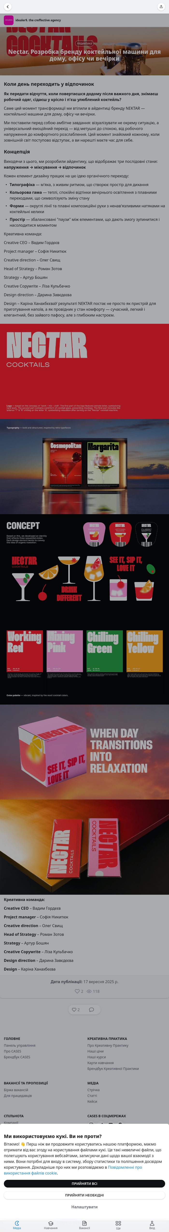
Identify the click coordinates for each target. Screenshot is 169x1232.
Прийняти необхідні (84, 1195)
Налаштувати (84, 1207)
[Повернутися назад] (8, 7)
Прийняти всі (84, 1183)
